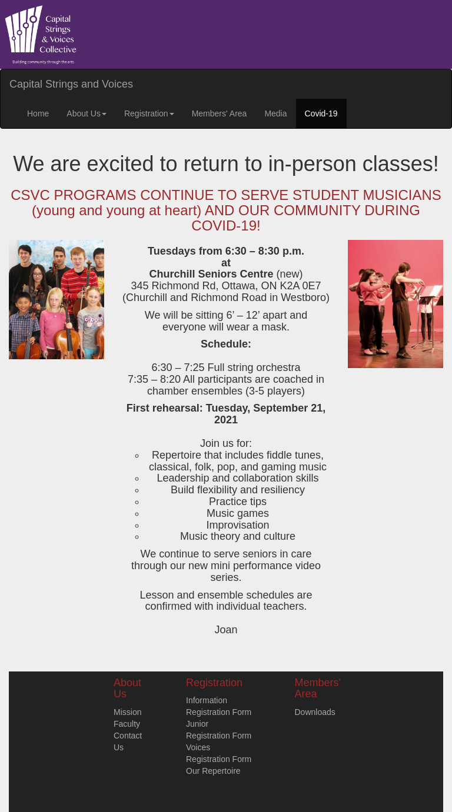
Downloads (315, 712)
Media (275, 113)
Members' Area (219, 113)
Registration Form (218, 712)
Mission (127, 712)
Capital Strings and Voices (71, 84)
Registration (149, 113)
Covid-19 (321, 113)
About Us (87, 113)
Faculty (127, 724)
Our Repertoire (213, 771)
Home (38, 113)
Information (206, 700)
